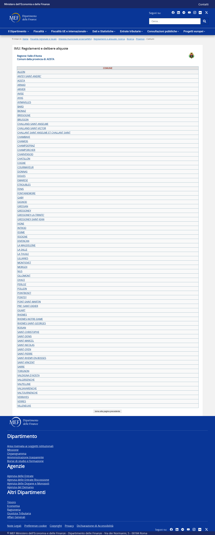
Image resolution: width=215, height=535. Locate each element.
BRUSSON (23, 119)
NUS (19, 271)
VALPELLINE (24, 384)
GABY (20, 197)
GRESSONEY (24, 210)
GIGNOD (22, 202)
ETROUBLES (24, 184)
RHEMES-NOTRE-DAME (30, 319)
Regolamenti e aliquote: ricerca (109, 39)
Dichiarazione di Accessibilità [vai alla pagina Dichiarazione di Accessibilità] (95, 526)
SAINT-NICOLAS (25, 345)
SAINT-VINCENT (26, 362)
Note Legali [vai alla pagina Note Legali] (14, 526)
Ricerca (130, 39)
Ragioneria (14, 509)
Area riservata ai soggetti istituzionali (30, 446)
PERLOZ (21, 284)
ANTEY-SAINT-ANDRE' (29, 76)
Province (140, 39)
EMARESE (22, 180)
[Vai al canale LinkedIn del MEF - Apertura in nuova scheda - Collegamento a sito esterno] (179, 13)
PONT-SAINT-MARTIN (29, 301)
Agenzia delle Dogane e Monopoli (28, 483)
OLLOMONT (23, 275)
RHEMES (22, 314)
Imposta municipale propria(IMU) (75, 39)
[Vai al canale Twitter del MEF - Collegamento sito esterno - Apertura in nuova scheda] (207, 13)
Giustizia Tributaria (19, 513)
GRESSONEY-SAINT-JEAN (30, 219)
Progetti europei (193, 31)
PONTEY (22, 297)
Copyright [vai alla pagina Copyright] (56, 526)
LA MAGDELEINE (26, 245)
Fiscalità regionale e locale (43, 39)
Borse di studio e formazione (25, 461)
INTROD (21, 228)
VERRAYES (23, 397)
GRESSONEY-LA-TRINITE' (30, 215)
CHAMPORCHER (26, 150)
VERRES (21, 401)
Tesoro (11, 502)
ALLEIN (21, 72)
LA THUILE (23, 254)
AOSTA (21, 80)
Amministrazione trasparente (25, 457)
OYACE (21, 280)
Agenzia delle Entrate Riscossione (28, 479)
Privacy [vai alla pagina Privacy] (69, 526)
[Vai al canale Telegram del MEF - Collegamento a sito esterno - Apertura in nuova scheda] (184, 13)
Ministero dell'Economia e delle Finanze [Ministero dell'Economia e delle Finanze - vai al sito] (27, 4)
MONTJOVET (24, 262)
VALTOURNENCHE (27, 392)
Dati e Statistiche (102, 31)
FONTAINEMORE (26, 193)
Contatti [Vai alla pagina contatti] (203, 4)
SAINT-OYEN (24, 349)
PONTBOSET (24, 293)
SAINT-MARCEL (25, 340)
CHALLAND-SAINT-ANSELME (32, 124)
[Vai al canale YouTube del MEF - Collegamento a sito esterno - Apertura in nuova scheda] (189, 13)
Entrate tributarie (130, 31)
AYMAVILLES (24, 102)
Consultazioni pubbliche (162, 31)
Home (25, 39)
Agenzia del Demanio (20, 487)
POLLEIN (22, 288)
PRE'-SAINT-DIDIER (27, 306)
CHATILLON (23, 158)
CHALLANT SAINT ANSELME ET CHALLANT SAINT (43, 132)
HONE (20, 223)
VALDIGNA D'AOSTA (28, 375)
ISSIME (21, 232)
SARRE (21, 366)
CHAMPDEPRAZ (26, 145)
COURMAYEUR (25, 167)
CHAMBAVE (23, 137)
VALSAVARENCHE (27, 388)
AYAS (20, 98)
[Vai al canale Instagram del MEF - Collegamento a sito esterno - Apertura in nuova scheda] (195, 13)
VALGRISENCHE (26, 379)
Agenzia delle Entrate (20, 476)
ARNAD (21, 85)
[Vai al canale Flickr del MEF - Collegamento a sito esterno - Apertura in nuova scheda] (201, 13)
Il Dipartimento (17, 31)
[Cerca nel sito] (175, 21)
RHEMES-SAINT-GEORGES (31, 323)
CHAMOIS (22, 141)
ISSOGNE (22, 236)
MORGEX (22, 267)
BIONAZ (21, 111)
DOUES (21, 176)
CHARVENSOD (25, 154)
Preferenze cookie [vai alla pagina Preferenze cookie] (35, 526)
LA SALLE (22, 249)
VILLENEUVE (24, 405)
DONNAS (22, 171)
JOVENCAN (23, 241)
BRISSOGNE (23, 115)
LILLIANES (22, 258)
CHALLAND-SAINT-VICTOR (31, 128)
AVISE (20, 93)
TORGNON (23, 371)
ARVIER (21, 89)
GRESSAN (22, 206)
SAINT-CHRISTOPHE (28, 332)
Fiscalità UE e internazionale (68, 31)
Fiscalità (39, 31)
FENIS (20, 189)
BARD (20, 106)
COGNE (21, 163)
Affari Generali (16, 517)
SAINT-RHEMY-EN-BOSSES (31, 358)
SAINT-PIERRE (25, 353)
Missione (13, 450)
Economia (13, 506)
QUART (21, 310)
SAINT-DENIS (24, 336)
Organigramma (16, 453)
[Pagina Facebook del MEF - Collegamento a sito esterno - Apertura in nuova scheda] (173, 13)
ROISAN (21, 327)
